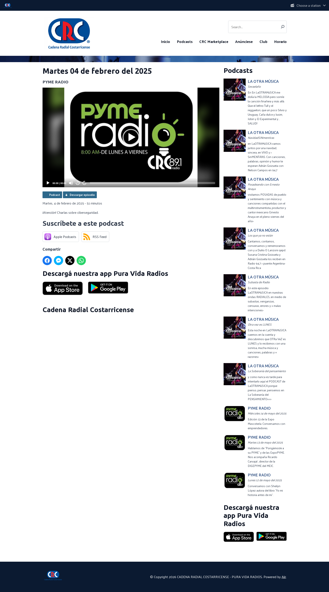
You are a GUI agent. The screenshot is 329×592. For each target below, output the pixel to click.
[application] (131, 137)
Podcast (54, 194)
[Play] (48, 183)
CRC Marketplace (213, 41)
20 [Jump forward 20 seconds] (84, 183)
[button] (131, 137)
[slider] (152, 183)
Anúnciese (244, 41)
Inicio (165, 41)
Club (263, 41)
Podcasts (185, 41)
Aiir (284, 577)
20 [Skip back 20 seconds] (78, 183)
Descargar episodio (82, 194)
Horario (280, 41)
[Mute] (71, 183)
